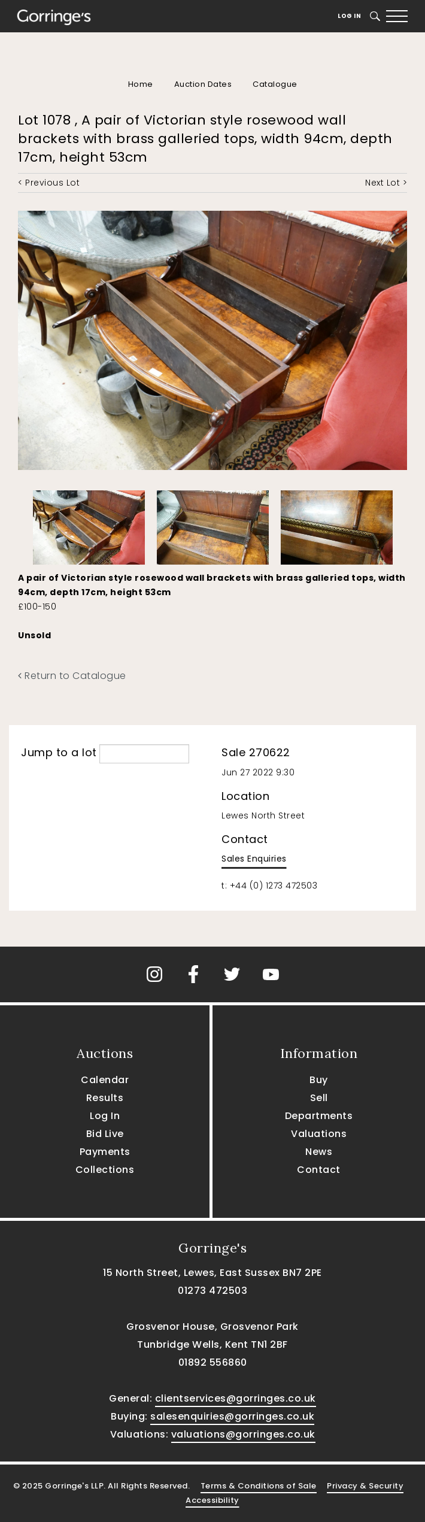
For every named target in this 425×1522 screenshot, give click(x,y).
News (318, 1152)
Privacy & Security (365, 1485)
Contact (319, 1170)
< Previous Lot (49, 183)
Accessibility (212, 1500)
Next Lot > (386, 183)
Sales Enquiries (254, 859)
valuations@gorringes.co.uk (243, 1434)
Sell (319, 1098)
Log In (349, 15)
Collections (105, 1170)
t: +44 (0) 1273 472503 (269, 886)
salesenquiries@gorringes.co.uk (232, 1416)
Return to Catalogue (72, 676)
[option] (89, 524)
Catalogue (275, 84)
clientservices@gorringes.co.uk (235, 1398)
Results (105, 1098)
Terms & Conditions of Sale (259, 1485)
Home (140, 84)
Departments (319, 1116)
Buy (318, 1080)
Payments (105, 1152)
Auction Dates (203, 84)
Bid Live (105, 1134)
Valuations (319, 1134)
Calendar (105, 1080)
